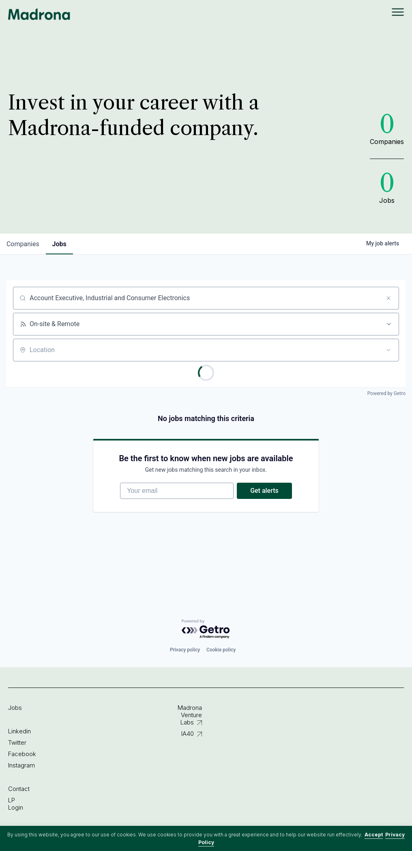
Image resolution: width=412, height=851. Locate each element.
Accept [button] (374, 835)
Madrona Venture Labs (190, 715)
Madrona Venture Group (39, 14)
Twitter (17, 742)
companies (22, 244)
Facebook (22, 754)
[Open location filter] (388, 350)
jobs (59, 244)
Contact (19, 789)
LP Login (15, 803)
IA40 (187, 733)
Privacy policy (185, 650)
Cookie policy (221, 650)
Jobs (15, 707)
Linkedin (19, 731)
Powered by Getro (386, 393)
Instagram (21, 765)
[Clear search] (388, 298)
